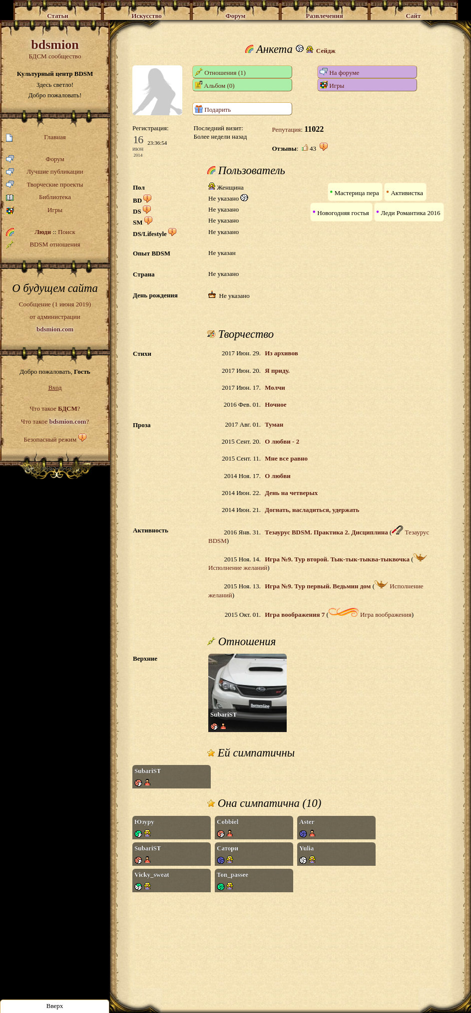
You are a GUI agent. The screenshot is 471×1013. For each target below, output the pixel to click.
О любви (278, 476)
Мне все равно (286, 458)
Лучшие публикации (44, 172)
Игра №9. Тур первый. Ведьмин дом (318, 586)
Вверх (54, 1006)
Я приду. (277, 370)
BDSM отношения (43, 245)
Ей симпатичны (251, 753)
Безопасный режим (49, 439)
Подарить (213, 109)
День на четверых (291, 493)
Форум (35, 159)
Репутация (286, 129)
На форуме (339, 72)
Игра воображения (370, 614)
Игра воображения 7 (295, 614)
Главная (36, 137)
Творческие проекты (44, 185)
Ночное (275, 404)
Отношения (241, 641)
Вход (54, 387)
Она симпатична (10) (264, 803)
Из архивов (281, 353)
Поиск (66, 232)
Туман (274, 424)
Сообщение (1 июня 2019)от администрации (55, 316)
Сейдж (326, 50)
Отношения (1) (220, 72)
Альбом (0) (215, 85)
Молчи (275, 387)
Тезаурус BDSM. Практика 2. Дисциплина (326, 532)
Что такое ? (54, 408)
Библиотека (38, 197)
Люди (42, 232)
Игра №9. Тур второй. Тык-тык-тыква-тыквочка (337, 559)
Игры (34, 210)
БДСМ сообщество (54, 48)
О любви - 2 (282, 441)
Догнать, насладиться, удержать (312, 509)
